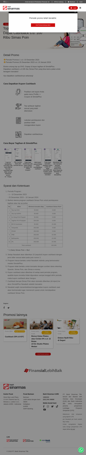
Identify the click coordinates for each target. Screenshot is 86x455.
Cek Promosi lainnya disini (43, 25)
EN (8, 2)
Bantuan (71, 2)
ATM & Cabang (58, 2)
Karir (81, 2)
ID (4, 2)
